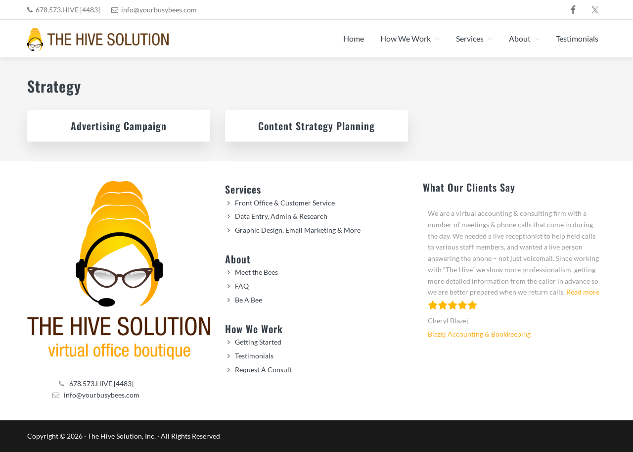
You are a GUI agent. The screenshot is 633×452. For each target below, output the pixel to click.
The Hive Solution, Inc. (122, 436)
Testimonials (254, 356)
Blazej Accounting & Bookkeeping (479, 334)
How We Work (254, 328)
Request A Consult (263, 369)
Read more (582, 292)
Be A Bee (248, 300)
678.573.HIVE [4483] (68, 9)
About (238, 258)
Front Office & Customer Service (285, 203)
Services (243, 189)
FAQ (242, 286)
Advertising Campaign (119, 125)
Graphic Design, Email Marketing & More (298, 230)
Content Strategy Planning (316, 125)
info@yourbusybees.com (159, 9)
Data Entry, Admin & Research (281, 216)
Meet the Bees (256, 272)
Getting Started (258, 342)
